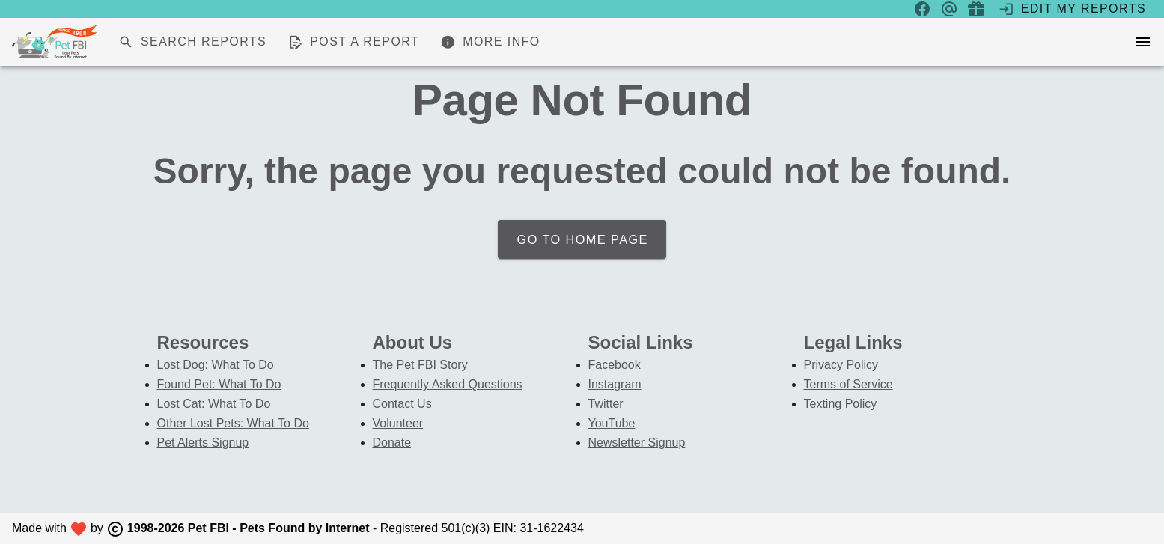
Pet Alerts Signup (203, 442)
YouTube (612, 423)
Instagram (615, 384)
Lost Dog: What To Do (215, 364)
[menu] (1143, 42)
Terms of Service (848, 384)
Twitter (606, 403)
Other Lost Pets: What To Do (233, 423)
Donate (392, 442)
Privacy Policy (841, 364)
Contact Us (402, 403)
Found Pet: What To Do (219, 384)
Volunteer (398, 423)
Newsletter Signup (637, 442)
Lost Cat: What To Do (214, 403)
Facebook (614, 364)
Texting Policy (840, 403)
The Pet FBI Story (420, 364)
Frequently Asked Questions (447, 384)
